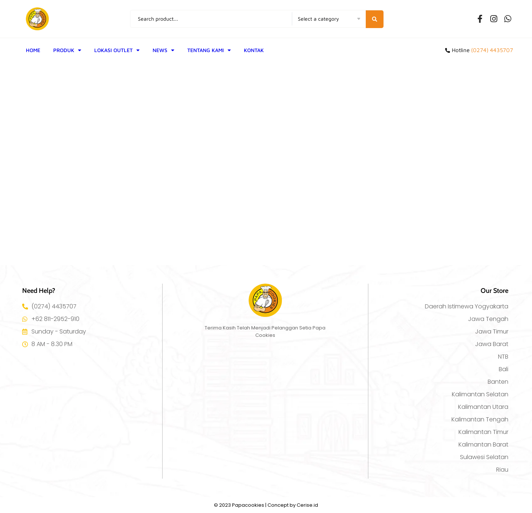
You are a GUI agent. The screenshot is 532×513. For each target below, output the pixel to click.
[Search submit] (375, 19)
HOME (33, 50)
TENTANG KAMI (209, 50)
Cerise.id (307, 505)
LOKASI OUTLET (117, 50)
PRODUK (67, 50)
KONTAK (254, 50)
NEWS (163, 50)
